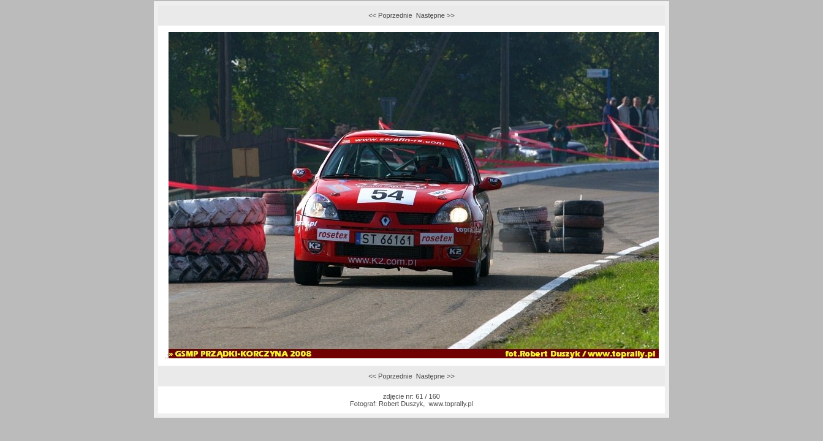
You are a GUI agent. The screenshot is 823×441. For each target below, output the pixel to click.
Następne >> (435, 15)
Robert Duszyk (401, 403)
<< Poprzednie (390, 15)
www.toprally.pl (450, 403)
